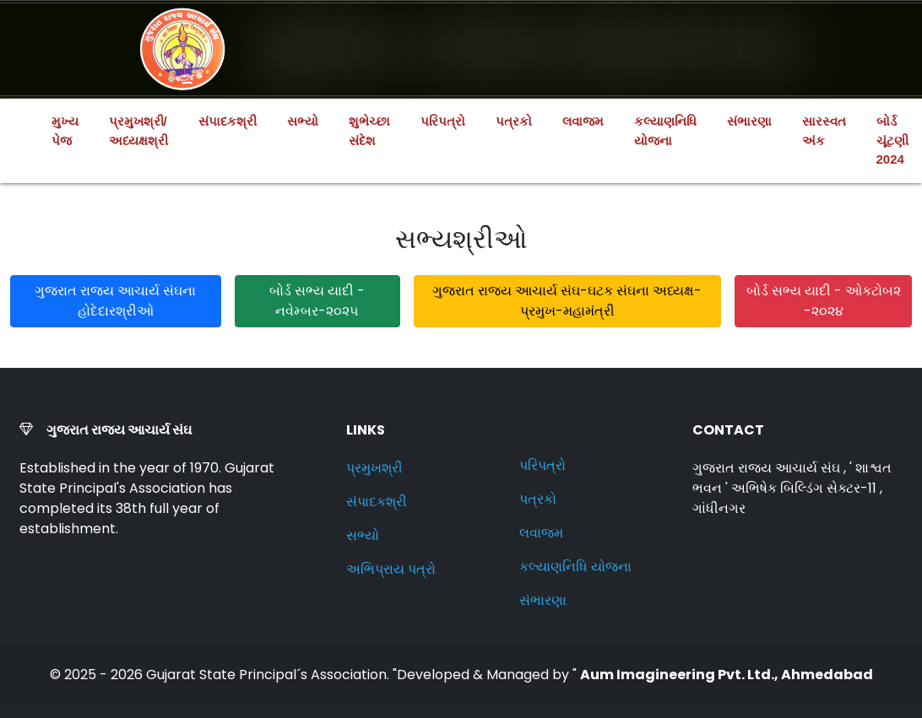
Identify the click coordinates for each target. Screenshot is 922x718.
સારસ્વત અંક (824, 131)
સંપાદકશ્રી (227, 121)
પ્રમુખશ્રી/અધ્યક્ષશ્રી (138, 131)
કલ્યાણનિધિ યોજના (665, 131)
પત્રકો (514, 121)
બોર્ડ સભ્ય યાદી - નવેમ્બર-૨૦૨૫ (317, 301)
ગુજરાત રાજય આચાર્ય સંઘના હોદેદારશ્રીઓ (115, 301)
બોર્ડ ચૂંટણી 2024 (892, 140)
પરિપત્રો (442, 121)
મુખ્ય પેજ (65, 131)
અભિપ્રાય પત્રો (391, 569)
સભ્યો (302, 121)
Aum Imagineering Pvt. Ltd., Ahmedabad (726, 674)
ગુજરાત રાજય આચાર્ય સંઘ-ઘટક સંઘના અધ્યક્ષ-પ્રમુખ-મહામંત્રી (567, 301)
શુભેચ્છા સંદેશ (369, 131)
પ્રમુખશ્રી (374, 468)
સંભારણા (749, 121)
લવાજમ (583, 121)
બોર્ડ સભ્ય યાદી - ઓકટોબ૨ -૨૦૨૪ (823, 301)
